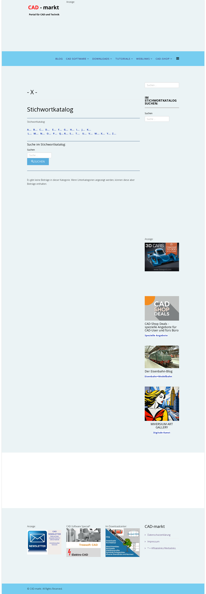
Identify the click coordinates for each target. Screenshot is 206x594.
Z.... (114, 133)
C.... (41, 129)
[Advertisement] (122, 27)
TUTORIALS (122, 58)
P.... (55, 133)
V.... (91, 133)
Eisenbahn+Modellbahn (158, 376)
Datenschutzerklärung (158, 534)
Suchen (31, 149)
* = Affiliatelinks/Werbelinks (161, 548)
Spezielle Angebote (156, 335)
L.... (30, 133)
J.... (83, 129)
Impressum (153, 541)
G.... (66, 129)
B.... (35, 129)
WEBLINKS (143, 58)
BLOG (59, 58)
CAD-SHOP (163, 58)
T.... (77, 133)
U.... (84, 133)
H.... (72, 129)
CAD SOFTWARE (76, 58)
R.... (66, 133)
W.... (97, 133)
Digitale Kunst (161, 432)
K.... (89, 129)
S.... (72, 133)
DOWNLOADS (100, 58)
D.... (47, 129)
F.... (60, 129)
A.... (29, 129)
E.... (54, 129)
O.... (49, 133)
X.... (103, 133)
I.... (78, 129)
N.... (42, 133)
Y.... (109, 133)
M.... (36, 133)
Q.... (61, 133)
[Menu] (177, 58)
